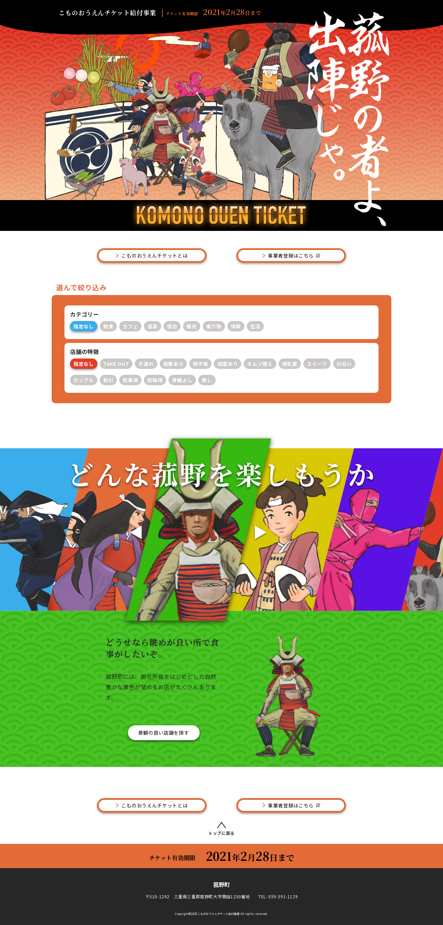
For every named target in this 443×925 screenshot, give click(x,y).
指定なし (83, 326)
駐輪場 (155, 380)
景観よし (182, 380)
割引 (108, 380)
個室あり (227, 363)
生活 (255, 326)
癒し (207, 380)
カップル (83, 380)
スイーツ (317, 363)
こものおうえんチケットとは (154, 255)
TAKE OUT (116, 363)
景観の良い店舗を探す (163, 732)
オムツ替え (260, 363)
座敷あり (173, 363)
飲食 (108, 326)
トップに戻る (221, 829)
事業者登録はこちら (291, 255)
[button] (132, 529)
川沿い (344, 363)
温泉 (152, 326)
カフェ (130, 326)
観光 (191, 326)
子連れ (146, 363)
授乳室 (289, 363)
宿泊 (172, 326)
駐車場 (130, 380)
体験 (236, 326)
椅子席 (200, 363)
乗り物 (214, 326)
